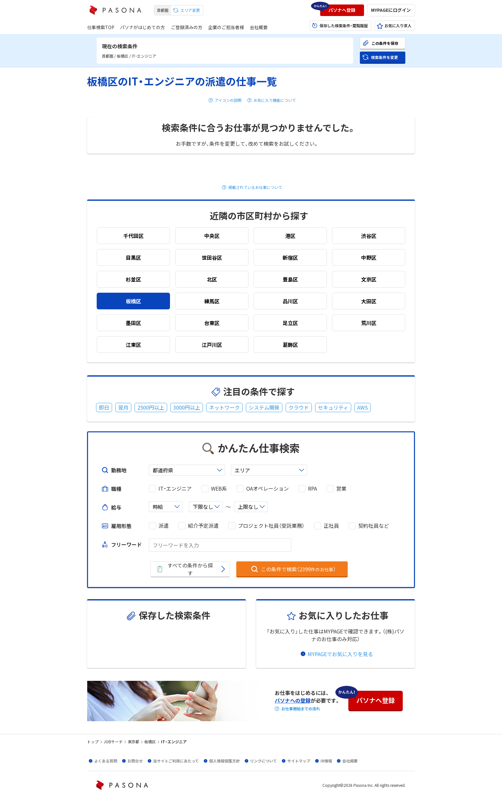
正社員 (331, 525)
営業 (341, 488)
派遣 (163, 525)
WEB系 (219, 488)
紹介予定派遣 (203, 525)
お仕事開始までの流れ (300, 709)
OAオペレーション (267, 488)
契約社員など (373, 525)
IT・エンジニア (175, 488)
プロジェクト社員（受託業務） (271, 525)
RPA (312, 488)
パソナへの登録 (293, 700)
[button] (342, 10)
